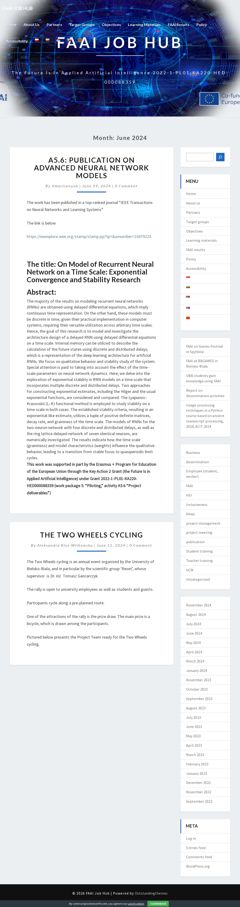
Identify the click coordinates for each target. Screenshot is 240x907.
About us (31, 24)
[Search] (220, 157)
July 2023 (193, 717)
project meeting (199, 532)
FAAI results (179, 24)
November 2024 (198, 605)
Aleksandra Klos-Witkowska (65, 545)
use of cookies (136, 903)
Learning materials (144, 24)
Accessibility (17, 41)
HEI (189, 495)
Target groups (82, 24)
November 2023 (198, 679)
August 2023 (196, 708)
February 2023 (197, 764)
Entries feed (196, 847)
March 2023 (195, 754)
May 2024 (193, 642)
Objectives (111, 24)
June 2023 (194, 726)
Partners (54, 24)
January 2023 (196, 773)
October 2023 (197, 689)
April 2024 (194, 652)
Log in (191, 838)
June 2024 (194, 633)
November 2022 (198, 792)
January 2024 (196, 670)
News (190, 514)
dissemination (197, 461)
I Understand (158, 903)
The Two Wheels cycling (91, 535)
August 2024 (196, 614)
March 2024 (195, 661)
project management (203, 523)
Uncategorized (198, 579)
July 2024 (193, 623)
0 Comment (126, 186)
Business (193, 452)
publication (195, 541)
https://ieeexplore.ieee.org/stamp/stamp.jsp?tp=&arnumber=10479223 (89, 236)
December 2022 (198, 782)
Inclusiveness (196, 504)
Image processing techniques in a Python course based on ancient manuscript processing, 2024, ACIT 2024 (205, 416)
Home (11, 24)
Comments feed (199, 856)
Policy (202, 24)
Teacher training (199, 560)
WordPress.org (198, 866)
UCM (189, 570)
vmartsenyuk (65, 186)
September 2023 (199, 698)
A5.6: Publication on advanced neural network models (91, 168)
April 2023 (194, 745)
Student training (199, 551)
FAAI (189, 485)
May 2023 (193, 736)
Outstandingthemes (151, 893)
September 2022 (199, 801)
